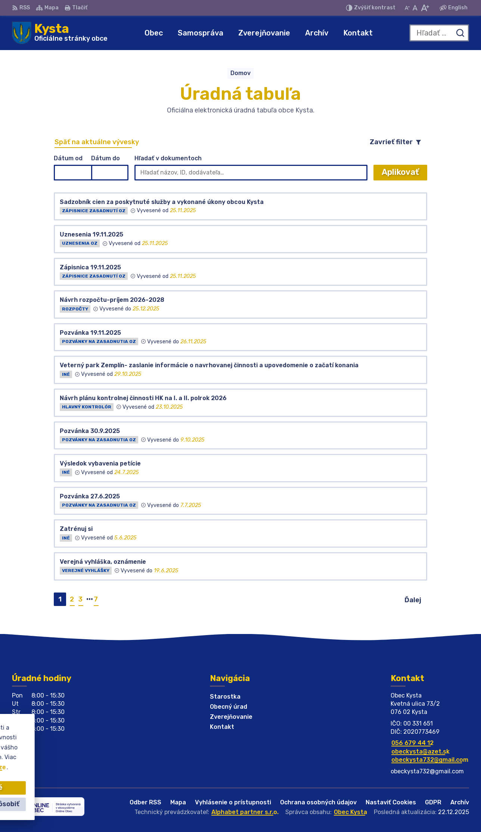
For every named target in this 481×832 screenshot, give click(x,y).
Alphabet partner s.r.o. (245, 812)
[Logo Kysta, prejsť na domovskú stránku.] (60, 33)
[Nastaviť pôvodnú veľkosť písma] (415, 8)
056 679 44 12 (412, 742)
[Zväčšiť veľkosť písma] (425, 8)
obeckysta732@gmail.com (429, 759)
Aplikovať (404, 173)
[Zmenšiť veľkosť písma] (407, 8)
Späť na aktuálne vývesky (97, 142)
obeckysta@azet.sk (420, 751)
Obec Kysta (350, 812)
